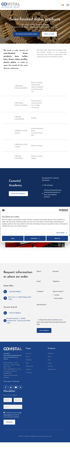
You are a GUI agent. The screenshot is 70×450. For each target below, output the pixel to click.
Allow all (57, 238)
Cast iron (50, 366)
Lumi (50, 436)
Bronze (50, 356)
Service (28, 356)
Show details (60, 232)
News (27, 363)
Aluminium (50, 353)
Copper (50, 363)
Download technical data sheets (26, 34)
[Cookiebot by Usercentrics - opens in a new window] (60, 210)
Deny (12, 238)
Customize (35, 238)
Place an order (49, 34)
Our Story (28, 353)
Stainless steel (52, 369)
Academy (28, 369)
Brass (49, 359)
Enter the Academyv (18, 193)
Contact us (29, 372)
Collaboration (29, 366)
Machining (28, 359)
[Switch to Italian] (62, 5)
